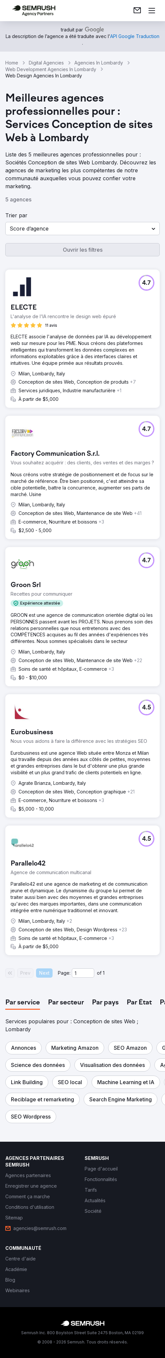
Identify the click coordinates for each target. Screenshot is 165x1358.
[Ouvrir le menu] (152, 10)
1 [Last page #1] (103, 973)
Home (11, 62)
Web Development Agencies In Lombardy (50, 69)
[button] (82, 228)
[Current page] (83, 973)
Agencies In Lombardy (98, 62)
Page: (64, 973)
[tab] (22, 1002)
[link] (137, 10)
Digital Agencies (46, 62)
